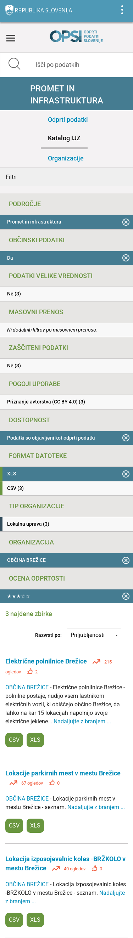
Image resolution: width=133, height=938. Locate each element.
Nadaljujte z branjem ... (82, 721)
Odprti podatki (68, 119)
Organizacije (66, 158)
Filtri (11, 177)
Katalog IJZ (64, 138)
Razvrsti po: (48, 635)
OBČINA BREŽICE (27, 687)
